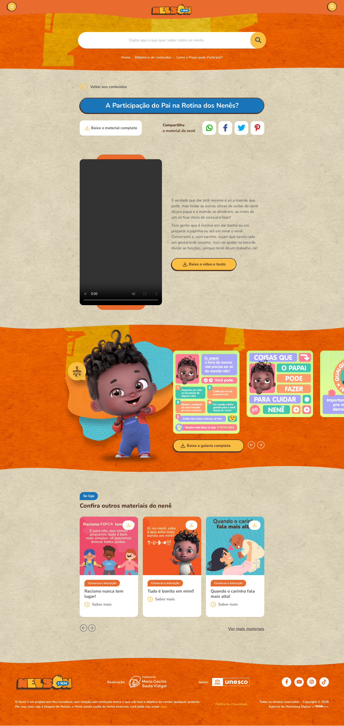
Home (126, 57)
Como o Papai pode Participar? (199, 57)
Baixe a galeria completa (205, 445)
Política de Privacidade (231, 704)
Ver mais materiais (246, 629)
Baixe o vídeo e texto (204, 264)
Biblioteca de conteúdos (153, 57)
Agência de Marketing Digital (290, 706)
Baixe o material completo (110, 128)
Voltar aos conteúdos (103, 87)
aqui (164, 706)
